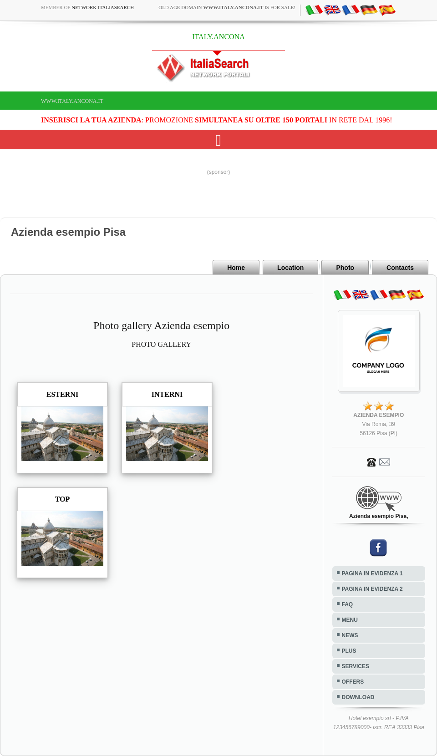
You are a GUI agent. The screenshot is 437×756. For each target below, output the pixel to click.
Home (236, 267)
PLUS (349, 651)
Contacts (400, 267)
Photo (345, 267)
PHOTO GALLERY (161, 344)
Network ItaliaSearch (102, 7)
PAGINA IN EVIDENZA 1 (372, 573)
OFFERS (353, 682)
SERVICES (355, 666)
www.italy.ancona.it (72, 101)
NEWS (350, 635)
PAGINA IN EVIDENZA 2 (372, 589)
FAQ (347, 604)
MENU (350, 620)
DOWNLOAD (358, 697)
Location (290, 267)
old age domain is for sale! (226, 7)
